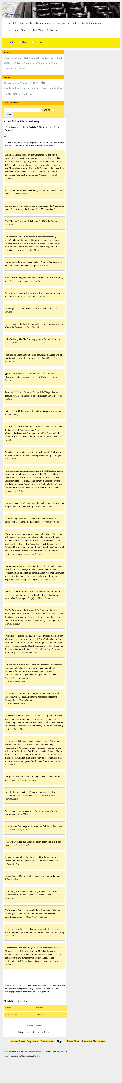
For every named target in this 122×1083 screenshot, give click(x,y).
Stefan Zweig (12, 414)
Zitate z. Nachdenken (22, 23)
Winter (24, 83)
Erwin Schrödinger (16, 681)
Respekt (39, 83)
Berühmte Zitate (75, 23)
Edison (17, 58)
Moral (39, 1015)
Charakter (41, 88)
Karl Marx (34, 250)
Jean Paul (37, 281)
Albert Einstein (21, 193)
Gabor (53, 63)
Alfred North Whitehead (36, 917)
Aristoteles (47, 58)
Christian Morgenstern (18, 829)
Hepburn (42, 63)
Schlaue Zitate (37, 30)
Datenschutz (47, 1041)
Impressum (32, 1041)
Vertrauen (40, 1007)
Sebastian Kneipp (45, 506)
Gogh (60, 58)
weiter (38, 1026)
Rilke (17, 63)
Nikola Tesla (22, 491)
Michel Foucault (48, 579)
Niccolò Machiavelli (29, 780)
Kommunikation (12, 1015)
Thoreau (8, 68)
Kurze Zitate (57, 23)
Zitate (22, 1041)
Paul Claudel (33, 327)
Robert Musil (19, 729)
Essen (27, 88)
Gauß (7, 58)
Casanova (29, 63)
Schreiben (11, 93)
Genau (47, 109)
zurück (30, 1026)
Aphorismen (53, 30)
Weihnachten (12, 88)
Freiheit (9, 1007)
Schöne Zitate (94, 23)
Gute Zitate (42, 23)
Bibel (42, 296)
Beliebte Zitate (19, 30)
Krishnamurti (31, 58)
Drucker (21, 68)
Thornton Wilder (23, 845)
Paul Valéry (24, 814)
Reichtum (27, 93)
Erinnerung (10, 83)
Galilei (7, 63)
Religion (56, 88)
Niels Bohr (11, 458)
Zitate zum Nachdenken (93, 1041)
